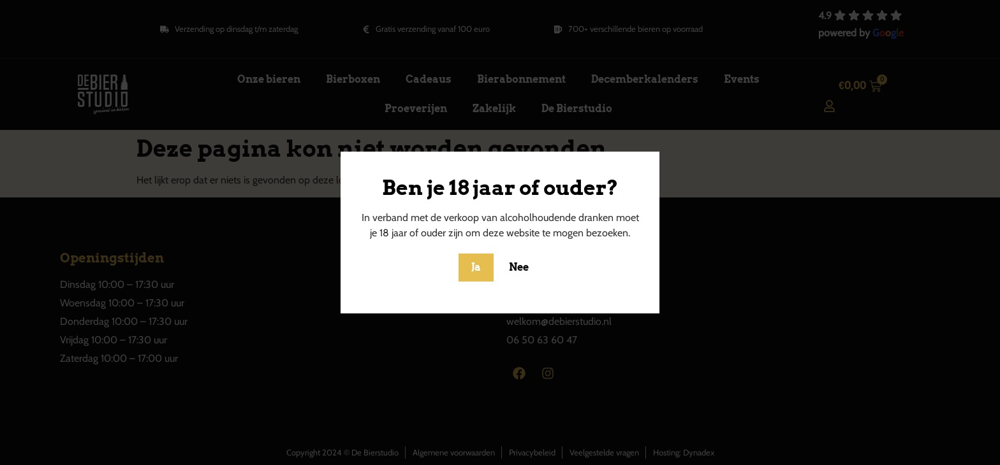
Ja (476, 267)
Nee (519, 267)
